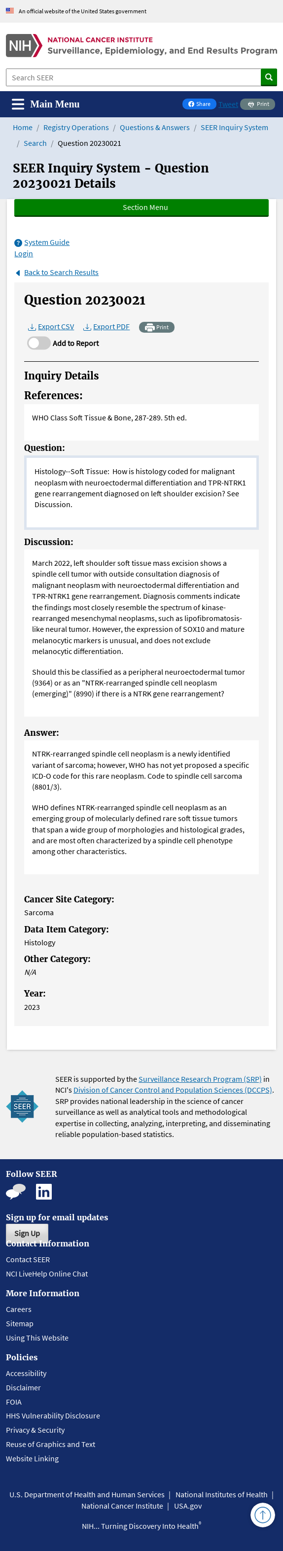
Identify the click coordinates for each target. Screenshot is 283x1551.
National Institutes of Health (222, 1494)
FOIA (14, 1402)
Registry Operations (76, 127)
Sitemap (20, 1323)
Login (23, 253)
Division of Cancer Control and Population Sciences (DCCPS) (172, 1090)
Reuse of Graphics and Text (50, 1444)
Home (23, 127)
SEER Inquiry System (234, 127)
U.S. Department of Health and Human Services (87, 1494)
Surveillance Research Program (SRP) (200, 1079)
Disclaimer (23, 1387)
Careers (19, 1309)
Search (35, 143)
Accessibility (26, 1373)
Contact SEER (28, 1259)
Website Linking (32, 1458)
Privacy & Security (35, 1430)
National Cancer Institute (122, 1506)
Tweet (228, 104)
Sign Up (27, 1233)
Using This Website (37, 1338)
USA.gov (188, 1506)
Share (202, 104)
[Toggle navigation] (46, 104)
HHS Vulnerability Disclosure (53, 1415)
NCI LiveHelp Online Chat (47, 1273)
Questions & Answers (155, 127)
